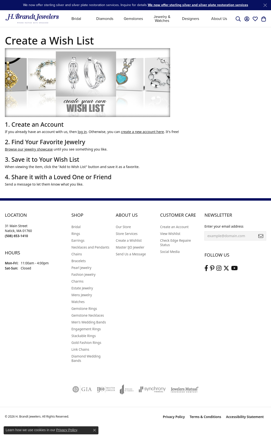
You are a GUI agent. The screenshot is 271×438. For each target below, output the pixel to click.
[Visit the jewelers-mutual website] (185, 389)
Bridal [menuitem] (76, 226)
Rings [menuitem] (75, 233)
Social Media (170, 251)
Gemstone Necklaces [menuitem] (87, 315)
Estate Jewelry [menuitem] (82, 288)
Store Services (127, 233)
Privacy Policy (174, 416)
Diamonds (104, 18)
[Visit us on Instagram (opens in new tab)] (218, 268)
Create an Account (174, 226)
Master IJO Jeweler (130, 247)
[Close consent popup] (94, 430)
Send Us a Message (131, 254)
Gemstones (133, 18)
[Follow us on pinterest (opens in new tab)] (212, 268)
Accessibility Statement (245, 416)
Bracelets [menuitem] (78, 261)
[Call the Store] (16, 235)
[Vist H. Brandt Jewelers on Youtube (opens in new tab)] (234, 268)
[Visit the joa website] (127, 389)
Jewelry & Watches (162, 18)
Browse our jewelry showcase (29, 149)
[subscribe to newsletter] (261, 236)
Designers (190, 18)
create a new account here (142, 131)
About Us (219, 18)
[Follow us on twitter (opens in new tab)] (226, 268)
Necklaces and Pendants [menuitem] (90, 247)
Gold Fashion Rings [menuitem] (86, 342)
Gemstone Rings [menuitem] (84, 308)
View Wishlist (170, 233)
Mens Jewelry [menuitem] (81, 295)
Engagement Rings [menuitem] (86, 329)
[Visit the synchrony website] (152, 389)
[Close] (265, 5)
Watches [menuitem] (78, 301)
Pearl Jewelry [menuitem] (81, 267)
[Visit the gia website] (82, 389)
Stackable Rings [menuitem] (83, 335)
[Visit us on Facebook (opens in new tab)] (206, 268)
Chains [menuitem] (76, 254)
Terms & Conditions (205, 416)
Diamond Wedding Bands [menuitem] (86, 358)
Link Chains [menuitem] (80, 349)
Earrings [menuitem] (78, 240)
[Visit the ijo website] (106, 389)
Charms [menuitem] (77, 281)
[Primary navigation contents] (147, 18)
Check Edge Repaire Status (175, 242)
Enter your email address (223, 226)
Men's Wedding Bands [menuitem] (88, 322)
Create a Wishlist (129, 240)
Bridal (76, 18)
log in (82, 131)
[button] (238, 19)
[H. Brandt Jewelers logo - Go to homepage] (32, 18)
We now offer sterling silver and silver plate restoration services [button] (198, 5)
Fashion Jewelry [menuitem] (83, 274)
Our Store (123, 226)
